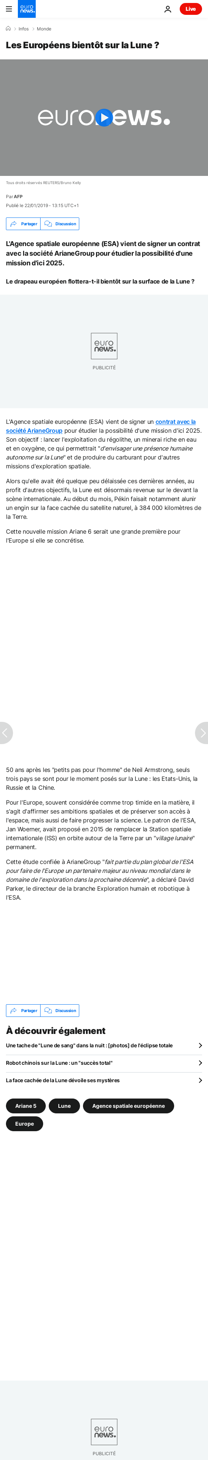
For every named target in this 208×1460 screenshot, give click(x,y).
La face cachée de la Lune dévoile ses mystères (63, 1080)
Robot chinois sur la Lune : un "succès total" (59, 1063)
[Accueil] (8, 28)
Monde (44, 29)
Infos (24, 29)
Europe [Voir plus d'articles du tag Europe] (24, 1123)
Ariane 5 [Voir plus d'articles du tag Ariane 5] (25, 1106)
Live (191, 9)
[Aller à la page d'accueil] (27, 9)
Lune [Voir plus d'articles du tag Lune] (64, 1106)
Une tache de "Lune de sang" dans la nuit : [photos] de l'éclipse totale (89, 1045)
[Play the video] (104, 117)
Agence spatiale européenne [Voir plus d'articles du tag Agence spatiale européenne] (128, 1106)
